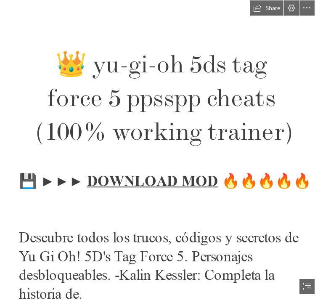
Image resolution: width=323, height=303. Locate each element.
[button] (266, 8)
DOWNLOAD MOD (152, 181)
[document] (161, 151)
